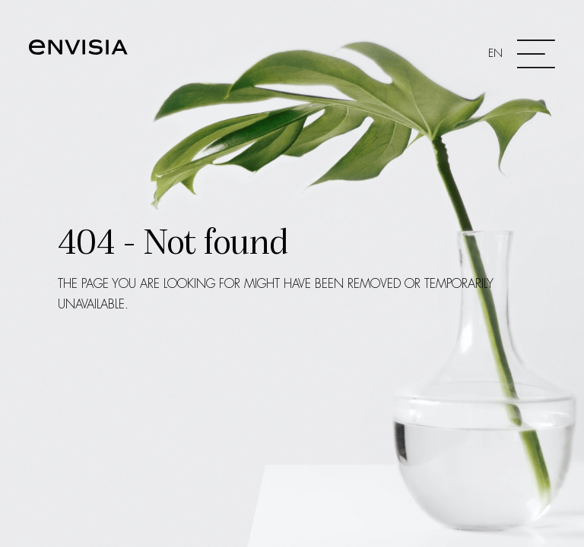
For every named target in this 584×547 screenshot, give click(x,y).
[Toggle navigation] (521, 54)
